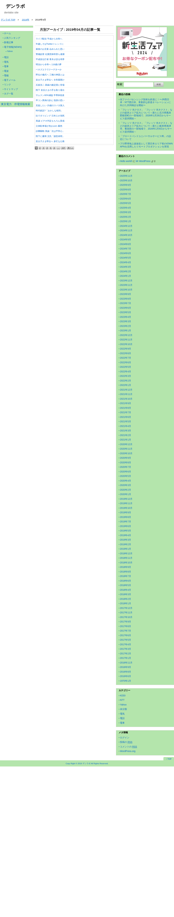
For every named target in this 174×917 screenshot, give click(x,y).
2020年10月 (126, 453)
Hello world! (126, 161)
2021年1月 (125, 439)
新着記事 (8, 42)
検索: (120, 84)
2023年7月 (125, 303)
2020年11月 (126, 448)
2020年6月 (125, 471)
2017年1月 (125, 658)
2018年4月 (125, 590)
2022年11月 (126, 339)
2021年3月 (125, 430)
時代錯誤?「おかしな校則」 (49, 110)
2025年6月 (125, 198)
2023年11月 (126, 285)
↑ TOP (169, 759)
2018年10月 (126, 562)
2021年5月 (125, 421)
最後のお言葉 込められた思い (50, 49)
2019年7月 (125, 521)
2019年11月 (126, 503)
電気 (6, 62)
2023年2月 (125, 326)
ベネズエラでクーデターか (49, 69)
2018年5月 (125, 585)
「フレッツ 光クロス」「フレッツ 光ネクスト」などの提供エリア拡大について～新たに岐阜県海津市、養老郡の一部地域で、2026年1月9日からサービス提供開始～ (146, 127)
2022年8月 (125, 353)
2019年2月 (125, 544)
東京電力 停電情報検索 (15, 104)
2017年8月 (125, 626)
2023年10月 (126, 289)
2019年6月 (125, 526)
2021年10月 (126, 398)
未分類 (123, 709)
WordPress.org (127, 751)
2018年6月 (125, 580)
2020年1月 (125, 494)
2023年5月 (125, 312)
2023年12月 (126, 280)
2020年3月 (125, 485)
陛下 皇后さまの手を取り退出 (50, 90)
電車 (6, 66)
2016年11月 (126, 662)
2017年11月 (126, 612)
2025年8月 (125, 189)
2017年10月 (126, 617)
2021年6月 (125, 417)
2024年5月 (125, 257)
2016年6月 (125, 676)
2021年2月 (125, 435)
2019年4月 (125, 535)
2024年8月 (125, 244)
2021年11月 (126, 394)
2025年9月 (125, 185)
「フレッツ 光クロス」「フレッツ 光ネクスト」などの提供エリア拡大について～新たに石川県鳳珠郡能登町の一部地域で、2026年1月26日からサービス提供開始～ (146, 114)
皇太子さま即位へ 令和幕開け (50, 80)
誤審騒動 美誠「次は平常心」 (50, 131)
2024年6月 (125, 253)
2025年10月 (126, 180)
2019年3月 (125, 539)
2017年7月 (125, 630)
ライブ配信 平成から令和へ (49, 39)
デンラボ (15, 6)
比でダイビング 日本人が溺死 (50, 115)
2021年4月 (125, 426)
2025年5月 (125, 203)
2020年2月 (125, 489)
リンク (7, 84)
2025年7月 (125, 194)
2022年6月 (125, 362)
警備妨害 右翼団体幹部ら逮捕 (50, 54)
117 (63, 148)
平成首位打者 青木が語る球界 (50, 59)
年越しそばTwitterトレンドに (50, 44)
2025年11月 (126, 176)
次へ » (70, 148)
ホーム (7, 33)
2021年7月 (125, 412)
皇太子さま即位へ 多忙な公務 (50, 141)
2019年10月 (126, 508)
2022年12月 (126, 335)
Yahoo (10, 51)
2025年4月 (125, 207)
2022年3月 (125, 376)
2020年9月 (125, 458)
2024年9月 (125, 239)
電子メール (10, 80)
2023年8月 (125, 298)
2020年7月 (125, 467)
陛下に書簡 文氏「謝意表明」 (50, 136)
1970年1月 (125, 680)
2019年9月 (125, 512)
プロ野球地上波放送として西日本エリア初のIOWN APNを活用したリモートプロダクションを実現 (146, 145)
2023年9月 (125, 294)
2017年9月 (125, 621)
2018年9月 (125, 567)
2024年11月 (126, 230)
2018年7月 (125, 576)
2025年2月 (125, 217)
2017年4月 (125, 644)
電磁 (6, 75)
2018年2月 (125, 599)
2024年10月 (126, 235)
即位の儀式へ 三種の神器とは (50, 74)
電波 (6, 71)
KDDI (122, 695)
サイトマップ (11, 89)
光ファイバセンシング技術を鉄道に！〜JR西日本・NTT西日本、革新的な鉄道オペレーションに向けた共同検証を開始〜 (145, 102)
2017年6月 (125, 635)
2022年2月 (125, 380)
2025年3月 (125, 212)
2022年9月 (125, 348)
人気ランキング (12, 38)
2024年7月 (125, 248)
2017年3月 (125, 649)
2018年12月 (126, 553)
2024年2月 (125, 271)
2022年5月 (125, 367)
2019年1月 (125, 548)
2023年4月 (125, 317)
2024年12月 (126, 226)
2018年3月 (125, 594)
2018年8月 (125, 571)
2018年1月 (125, 603)
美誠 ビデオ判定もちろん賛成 (50, 121)
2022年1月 (125, 385)
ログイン (124, 737)
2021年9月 (125, 403)
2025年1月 (125, 221)
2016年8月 (125, 671)
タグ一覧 (8, 93)
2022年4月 (125, 371)
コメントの (128, 746)
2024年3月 (125, 266)
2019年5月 (125, 530)
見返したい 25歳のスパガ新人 (50, 105)
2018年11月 (126, 558)
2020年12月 (126, 444)
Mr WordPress (143, 161)
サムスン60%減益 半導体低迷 (50, 95)
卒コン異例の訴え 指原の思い (50, 100)
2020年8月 (125, 462)
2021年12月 (126, 389)
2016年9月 (125, 667)
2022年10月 (126, 344)
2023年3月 (125, 321)
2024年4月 (125, 262)
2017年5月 (125, 639)
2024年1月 (125, 276)
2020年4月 (125, 480)
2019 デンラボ (84, 763)
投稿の (126, 742)
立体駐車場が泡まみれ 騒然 (49, 126)
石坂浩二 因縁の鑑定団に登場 (50, 85)
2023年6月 (125, 307)
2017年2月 (125, 653)
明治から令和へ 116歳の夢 (48, 64)
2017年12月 (126, 608)
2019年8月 (125, 517)
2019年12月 (126, 499)
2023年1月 (125, 330)
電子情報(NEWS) (13, 47)
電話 (6, 57)
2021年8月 (125, 408)
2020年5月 (125, 476)
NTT (122, 700)
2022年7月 (125, 357)
